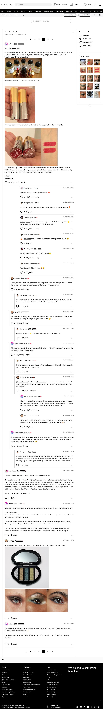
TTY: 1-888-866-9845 (55, 707)
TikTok (99, 707)
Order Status (26, 677)
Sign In (89, 4)
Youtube (88, 707)
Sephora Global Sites (7, 689)
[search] (33, 4)
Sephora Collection (85, 11)
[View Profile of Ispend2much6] (21, 343)
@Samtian (27, 239)
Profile (10, 15)
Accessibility (50, 697)
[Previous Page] (26, 39)
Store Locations (51, 689)
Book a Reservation (28, 697)
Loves (24, 694)
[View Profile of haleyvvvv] (19, 278)
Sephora (7, 4)
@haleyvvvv (25, 299)
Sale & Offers (98, 11)
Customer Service (51, 670)
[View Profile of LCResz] (13, 44)
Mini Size (69, 11)
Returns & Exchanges (52, 672)
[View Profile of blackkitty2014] (30, 249)
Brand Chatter (8, 178)
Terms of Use (13, 707)
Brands (9, 11)
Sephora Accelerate (7, 697)
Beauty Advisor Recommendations (31, 684)
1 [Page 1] (30, 39)
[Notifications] (95, 15)
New (2, 11)
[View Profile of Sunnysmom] (30, 203)
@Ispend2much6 (46, 365)
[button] (23, 68)
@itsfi (26, 333)
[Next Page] (52, 39)
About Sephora (5, 670)
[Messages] (100, 15)
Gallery (22, 15)
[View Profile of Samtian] (28, 217)
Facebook (81, 707)
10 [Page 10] (39, 39)
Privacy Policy (5, 707)
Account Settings (27, 682)
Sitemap (27, 707)
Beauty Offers (26, 687)
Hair (30, 11)
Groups (16, 15)
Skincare (23, 11)
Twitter (84, 707)
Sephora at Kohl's (51, 687)
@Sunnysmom (25, 192)
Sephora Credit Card (28, 672)
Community (3, 15)
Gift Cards (4, 687)
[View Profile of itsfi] (17, 312)
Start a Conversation (70, 15)
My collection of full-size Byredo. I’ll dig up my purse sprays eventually (22, 80)
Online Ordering (51, 692)
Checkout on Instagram (7, 694)
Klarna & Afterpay (51, 694)
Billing (48, 679)
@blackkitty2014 (28, 268)
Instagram (77, 707)
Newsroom (4, 672)
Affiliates (4, 682)
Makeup (16, 11)
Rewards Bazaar (27, 692)
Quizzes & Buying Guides (29, 689)
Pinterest (92, 707)
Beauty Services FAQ (52, 684)
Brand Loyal (13, 32)
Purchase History (27, 679)
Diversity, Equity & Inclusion (9, 692)
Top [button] (4, 660)
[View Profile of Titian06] (28, 188)
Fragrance (38, 11)
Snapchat (95, 707)
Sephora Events (6, 684)
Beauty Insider (26, 670)
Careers (4, 675)
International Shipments (53, 682)
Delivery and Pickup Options (54, 675)
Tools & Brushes (48, 11)
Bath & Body (59, 11)
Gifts (76, 11)
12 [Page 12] (48, 39)
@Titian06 (45, 207)
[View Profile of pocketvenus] (14, 471)
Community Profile (27, 675)
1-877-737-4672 (54, 706)
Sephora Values (6, 677)
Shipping (49, 677)
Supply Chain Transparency (9, 679)
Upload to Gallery (84, 15)
